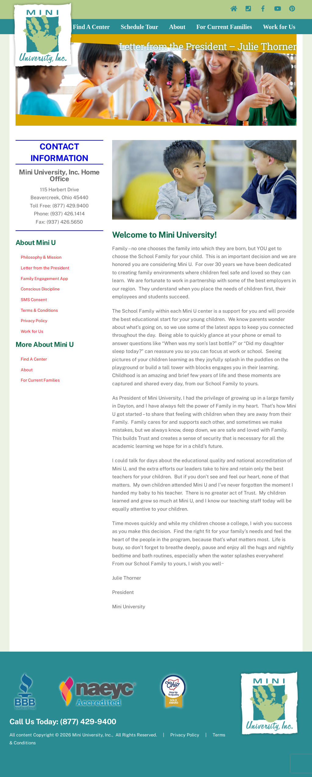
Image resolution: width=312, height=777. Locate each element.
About (177, 26)
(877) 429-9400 (88, 721)
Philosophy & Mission (41, 257)
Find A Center (91, 26)
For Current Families (224, 26)
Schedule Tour (139, 26)
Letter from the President (45, 267)
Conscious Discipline (40, 288)
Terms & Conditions (39, 310)
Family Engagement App (44, 278)
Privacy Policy (34, 320)
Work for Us (279, 26)
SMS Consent (34, 299)
